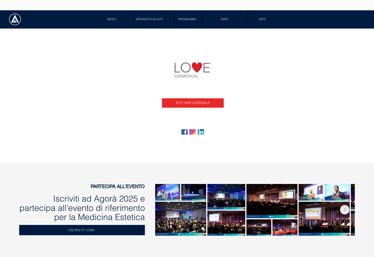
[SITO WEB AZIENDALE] (193, 103)
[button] (149, 19)
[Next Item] (344, 209)
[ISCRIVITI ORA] (82, 230)
